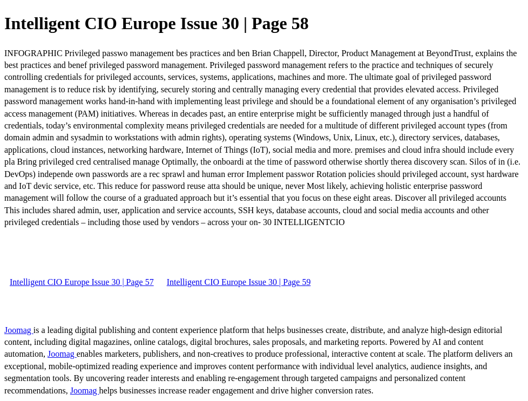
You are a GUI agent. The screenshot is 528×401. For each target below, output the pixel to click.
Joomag (18, 330)
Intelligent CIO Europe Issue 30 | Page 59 (239, 282)
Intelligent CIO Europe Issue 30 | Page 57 (82, 282)
